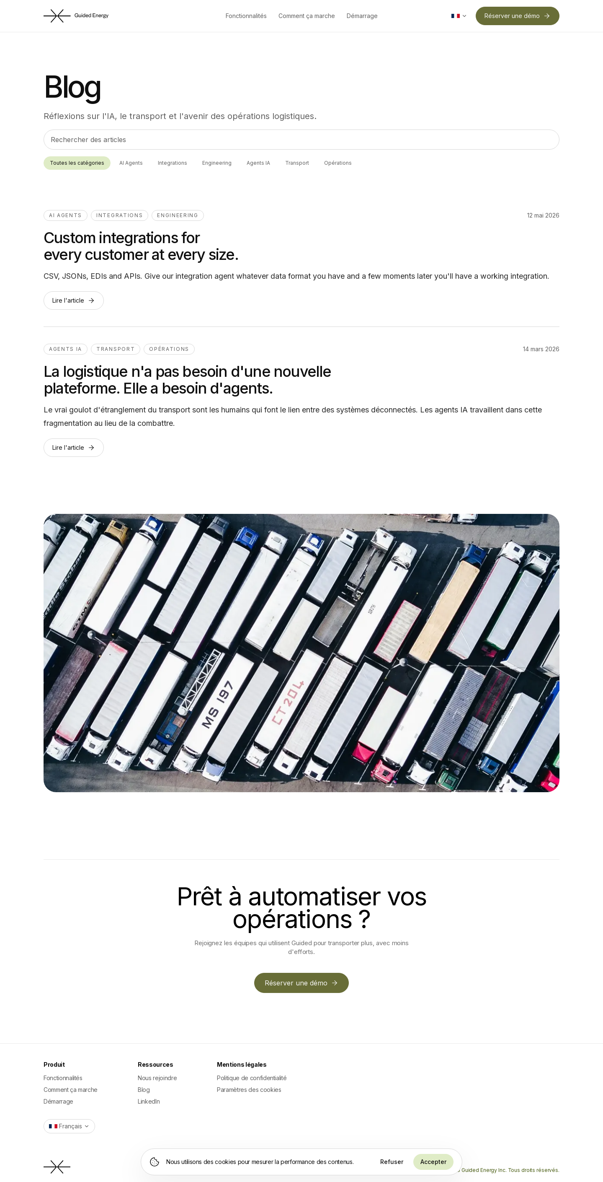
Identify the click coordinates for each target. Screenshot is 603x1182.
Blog (144, 1089)
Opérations (338, 163)
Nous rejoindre (157, 1077)
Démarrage (362, 15)
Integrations (172, 163)
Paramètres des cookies (249, 1089)
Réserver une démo (517, 16)
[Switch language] (459, 16)
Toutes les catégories (77, 163)
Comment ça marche (306, 15)
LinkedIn (149, 1101)
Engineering (217, 163)
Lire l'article (73, 300)
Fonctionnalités (246, 15)
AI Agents (131, 163)
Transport (297, 163)
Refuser (391, 1161)
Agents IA (258, 163)
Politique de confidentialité (251, 1077)
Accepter (433, 1161)
